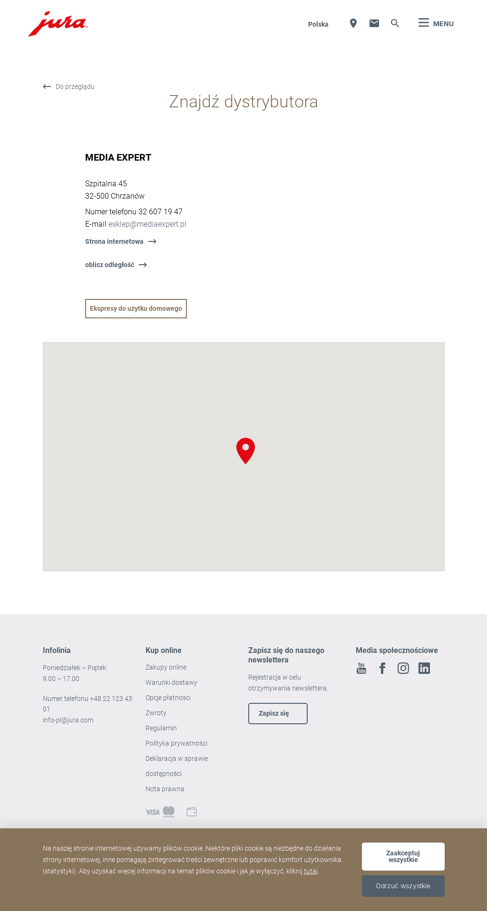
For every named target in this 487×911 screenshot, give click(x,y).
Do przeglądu (75, 86)
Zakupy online (166, 667)
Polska (318, 24)
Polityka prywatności (177, 743)
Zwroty (157, 713)
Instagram (403, 668)
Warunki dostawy (171, 682)
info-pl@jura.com (68, 720)
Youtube (361, 668)
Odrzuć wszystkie (403, 886)
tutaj (311, 871)
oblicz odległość (109, 265)
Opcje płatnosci (168, 697)
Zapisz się (274, 713)
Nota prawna (165, 789)
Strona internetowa (114, 241)
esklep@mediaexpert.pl (147, 224)
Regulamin (162, 728)
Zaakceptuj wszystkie (403, 856)
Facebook (382, 668)
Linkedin (424, 668)
